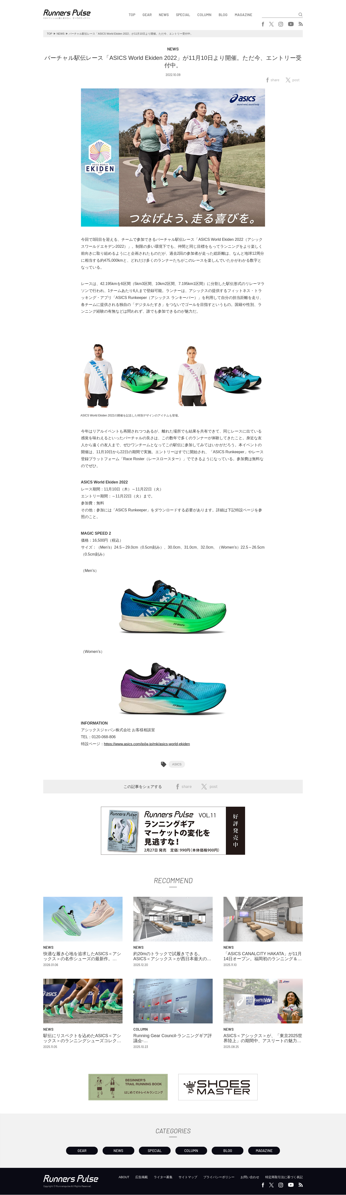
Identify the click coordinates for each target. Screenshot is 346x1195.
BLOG (223, 14)
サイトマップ (180, 1177)
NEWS (164, 14)
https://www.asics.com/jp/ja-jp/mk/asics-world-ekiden (148, 744)
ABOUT (113, 1177)
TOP (132, 14)
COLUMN (204, 14)
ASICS (176, 764)
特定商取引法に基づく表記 (282, 1177)
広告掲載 (131, 1177)
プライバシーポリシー (213, 1177)
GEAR (147, 14)
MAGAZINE (243, 14)
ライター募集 (154, 1177)
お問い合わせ (246, 1177)
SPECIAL (183, 14)
